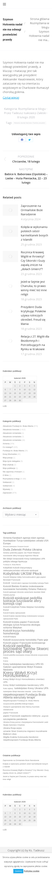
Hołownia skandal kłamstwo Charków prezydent (29, 123)
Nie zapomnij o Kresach (12, 472)
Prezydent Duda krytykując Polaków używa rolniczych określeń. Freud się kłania (33, 315)
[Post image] (10, 210)
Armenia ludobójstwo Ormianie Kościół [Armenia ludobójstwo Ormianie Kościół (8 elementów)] (15, 546)
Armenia (6, 444)
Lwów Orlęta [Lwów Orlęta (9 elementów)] (36, 692)
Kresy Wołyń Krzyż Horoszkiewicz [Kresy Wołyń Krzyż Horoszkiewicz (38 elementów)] (20, 674)
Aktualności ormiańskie (12, 433)
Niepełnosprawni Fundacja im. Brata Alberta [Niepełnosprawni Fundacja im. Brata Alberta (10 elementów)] (21, 701)
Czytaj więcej (11, 97)
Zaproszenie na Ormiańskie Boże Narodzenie (32, 210)
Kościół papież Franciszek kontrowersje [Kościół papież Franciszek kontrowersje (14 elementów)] (24, 642)
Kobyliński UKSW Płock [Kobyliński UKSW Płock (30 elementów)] (22, 573)
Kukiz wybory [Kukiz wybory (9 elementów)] (8, 688)
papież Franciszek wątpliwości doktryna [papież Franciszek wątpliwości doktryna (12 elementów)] (21, 716)
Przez (25, 113)
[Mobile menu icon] (4, 4)
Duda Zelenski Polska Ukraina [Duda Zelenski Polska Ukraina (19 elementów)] (22, 549)
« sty (5, 406)
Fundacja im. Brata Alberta (13, 451)
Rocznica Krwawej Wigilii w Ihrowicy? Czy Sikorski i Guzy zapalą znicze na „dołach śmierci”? (33, 260)
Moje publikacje (9, 468)
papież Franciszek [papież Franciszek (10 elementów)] (10, 713)
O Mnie (6, 475)
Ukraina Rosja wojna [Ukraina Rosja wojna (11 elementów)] (12, 728)
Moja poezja (7, 458)
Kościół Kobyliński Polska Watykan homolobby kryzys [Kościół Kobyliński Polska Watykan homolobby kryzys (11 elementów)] (23, 608)
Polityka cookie (31, 871)
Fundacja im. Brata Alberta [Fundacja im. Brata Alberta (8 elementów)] (12, 564)
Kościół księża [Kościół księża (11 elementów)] (9, 637)
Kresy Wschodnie (10, 454)
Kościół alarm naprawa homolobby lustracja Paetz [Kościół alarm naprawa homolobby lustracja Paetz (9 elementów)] (30, 583)
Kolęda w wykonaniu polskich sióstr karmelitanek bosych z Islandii (34, 233)
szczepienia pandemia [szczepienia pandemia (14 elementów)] (15, 719)
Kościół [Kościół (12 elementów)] (6, 583)
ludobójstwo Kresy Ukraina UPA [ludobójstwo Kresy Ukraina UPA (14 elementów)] (31, 688)
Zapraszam (7, 493)
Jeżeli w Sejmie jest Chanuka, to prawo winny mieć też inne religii (34, 288)
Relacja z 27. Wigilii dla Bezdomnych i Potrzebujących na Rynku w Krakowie (35, 343)
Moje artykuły (8, 465)
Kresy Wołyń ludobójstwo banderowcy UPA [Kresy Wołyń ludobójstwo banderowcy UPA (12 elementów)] (23, 685)
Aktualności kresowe (11, 430)
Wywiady (6, 489)
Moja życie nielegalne (11, 461)
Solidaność (7, 482)
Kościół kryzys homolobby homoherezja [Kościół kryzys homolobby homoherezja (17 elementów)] (19, 632)
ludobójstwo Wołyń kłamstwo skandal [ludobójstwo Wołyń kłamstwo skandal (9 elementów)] (17, 692)
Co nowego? (8, 447)
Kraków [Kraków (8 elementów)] (5, 661)
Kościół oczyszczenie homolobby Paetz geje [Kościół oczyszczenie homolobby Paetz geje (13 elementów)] (25, 639)
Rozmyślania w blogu (32, 109)
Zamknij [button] (18, 871)
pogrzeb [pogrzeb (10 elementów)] (45, 716)
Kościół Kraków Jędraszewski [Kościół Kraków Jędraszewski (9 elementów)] (14, 613)
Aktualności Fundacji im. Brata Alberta (18, 426)
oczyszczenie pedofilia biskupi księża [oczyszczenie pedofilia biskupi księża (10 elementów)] (18, 704)
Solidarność (7, 486)
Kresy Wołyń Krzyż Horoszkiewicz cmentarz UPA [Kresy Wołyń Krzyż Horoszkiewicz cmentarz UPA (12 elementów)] (24, 680)
